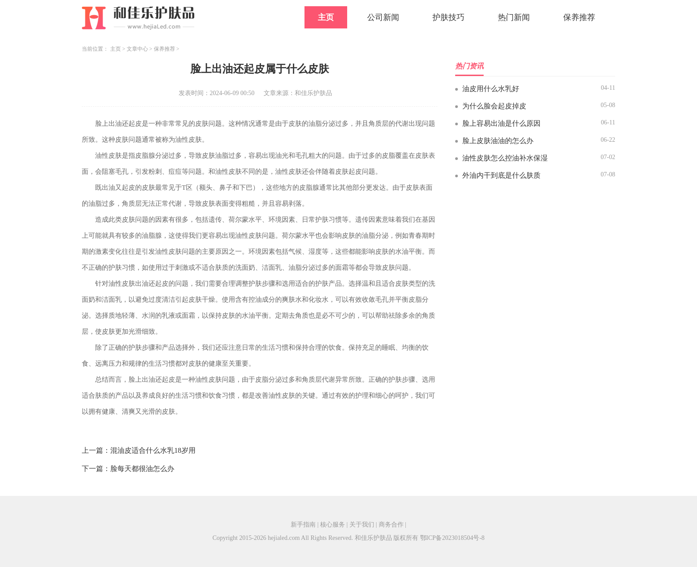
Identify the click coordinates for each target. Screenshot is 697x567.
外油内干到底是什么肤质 (501, 175)
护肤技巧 (449, 17)
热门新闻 (514, 17)
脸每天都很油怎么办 (142, 468)
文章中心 (137, 49)
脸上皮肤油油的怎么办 (497, 140)
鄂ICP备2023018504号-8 (452, 538)
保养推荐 (579, 17)
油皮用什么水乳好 (490, 88)
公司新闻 (383, 17)
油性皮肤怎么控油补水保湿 (505, 158)
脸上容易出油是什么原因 (501, 123)
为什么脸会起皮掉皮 (494, 106)
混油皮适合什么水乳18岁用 (153, 450)
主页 (326, 17)
